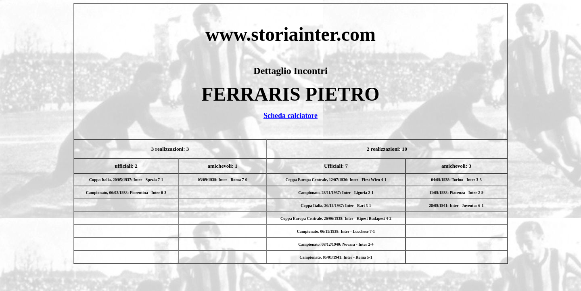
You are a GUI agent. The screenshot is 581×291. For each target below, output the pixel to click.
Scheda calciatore (290, 116)
